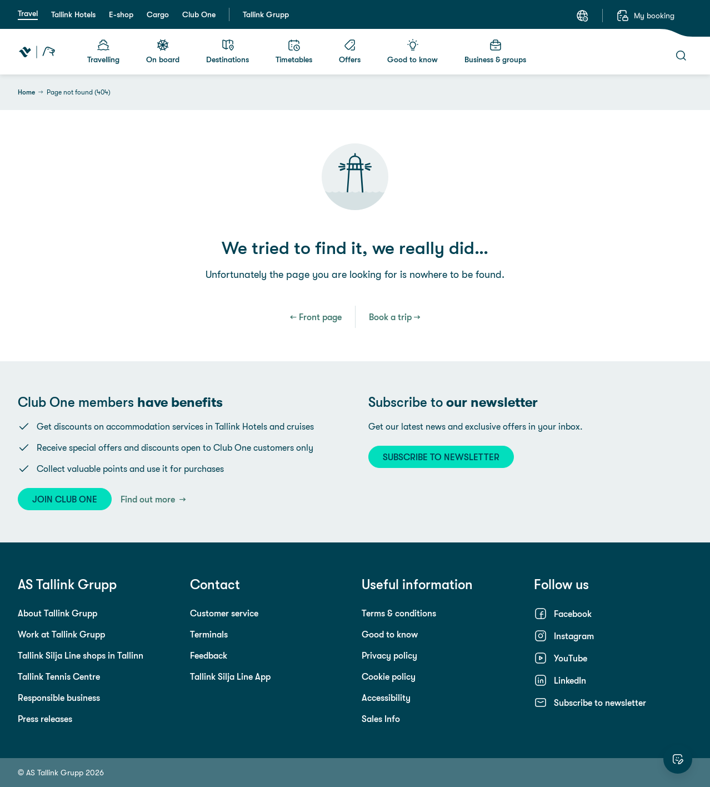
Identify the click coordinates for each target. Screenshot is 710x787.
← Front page (316, 316)
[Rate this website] (677, 759)
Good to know (390, 634)
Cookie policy (389, 676)
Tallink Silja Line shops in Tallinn (80, 655)
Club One (199, 14)
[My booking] (645, 15)
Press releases (45, 718)
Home (26, 92)
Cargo (158, 14)
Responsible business (59, 697)
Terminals (209, 634)
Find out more (149, 499)
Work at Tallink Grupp (61, 634)
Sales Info (381, 718)
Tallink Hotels (73, 14)
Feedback (208, 655)
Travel (28, 13)
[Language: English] (582, 15)
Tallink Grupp (266, 14)
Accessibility (386, 697)
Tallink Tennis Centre (59, 676)
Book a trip (390, 316)
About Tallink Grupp (57, 613)
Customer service (224, 613)
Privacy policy (389, 655)
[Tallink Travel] (37, 51)
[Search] (681, 55)
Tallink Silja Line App (230, 676)
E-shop (121, 14)
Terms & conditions (399, 613)
